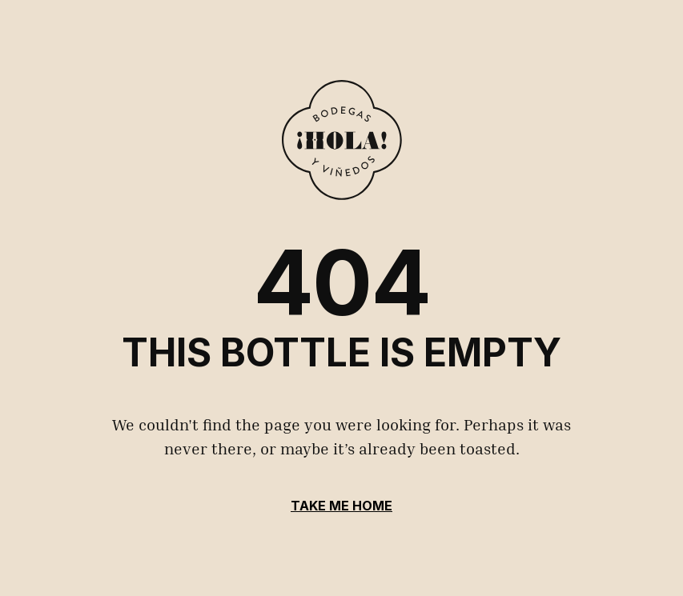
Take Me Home (341, 506)
